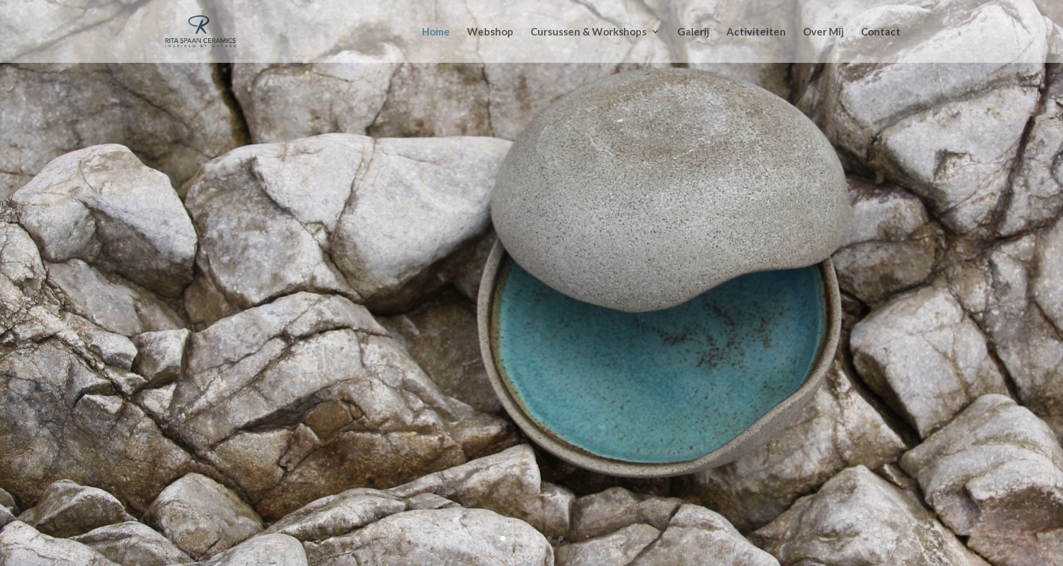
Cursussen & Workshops (588, 32)
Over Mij (823, 32)
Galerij (693, 32)
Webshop (490, 32)
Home (436, 32)
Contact (881, 32)
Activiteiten (756, 32)
